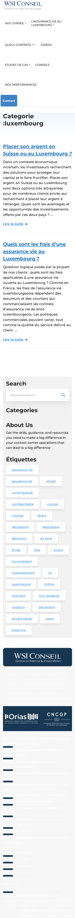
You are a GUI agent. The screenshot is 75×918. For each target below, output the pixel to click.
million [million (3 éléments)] (49, 584)
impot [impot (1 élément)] (58, 550)
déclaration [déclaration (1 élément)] (20, 527)
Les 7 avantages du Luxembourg (27, 801)
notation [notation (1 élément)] (18, 607)
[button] (15, 23)
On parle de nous (16, 859)
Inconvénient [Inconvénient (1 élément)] (22, 561)
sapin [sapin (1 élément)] (50, 618)
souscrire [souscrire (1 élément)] (19, 630)
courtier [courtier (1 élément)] (18, 515)
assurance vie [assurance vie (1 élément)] (22, 481)
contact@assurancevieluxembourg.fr (31, 895)
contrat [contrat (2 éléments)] (52, 504)
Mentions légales (59, 915)
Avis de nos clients (17, 872)
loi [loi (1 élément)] (50, 573)
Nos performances (17, 866)
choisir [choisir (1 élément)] (51, 481)
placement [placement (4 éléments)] (46, 607)
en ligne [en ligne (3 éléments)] (46, 538)
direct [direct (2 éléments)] (41, 515)
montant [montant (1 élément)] (18, 596)
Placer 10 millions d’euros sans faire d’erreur (36, 785)
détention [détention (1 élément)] (19, 538)
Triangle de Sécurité (18, 831)
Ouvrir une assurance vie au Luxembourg (34, 795)
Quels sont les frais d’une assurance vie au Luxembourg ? (34, 251)
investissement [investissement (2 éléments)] (23, 573)
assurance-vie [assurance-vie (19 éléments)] (22, 470)
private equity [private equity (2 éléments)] (22, 618)
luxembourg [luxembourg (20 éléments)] (21, 584)
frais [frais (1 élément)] (37, 550)
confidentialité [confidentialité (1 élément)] (23, 504)
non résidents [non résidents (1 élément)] (49, 596)
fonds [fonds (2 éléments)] (16, 550)
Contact (9, 101)
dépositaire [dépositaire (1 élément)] (50, 527)
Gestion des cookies (34, 910)
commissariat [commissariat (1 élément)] (22, 492)
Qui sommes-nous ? (18, 852)
